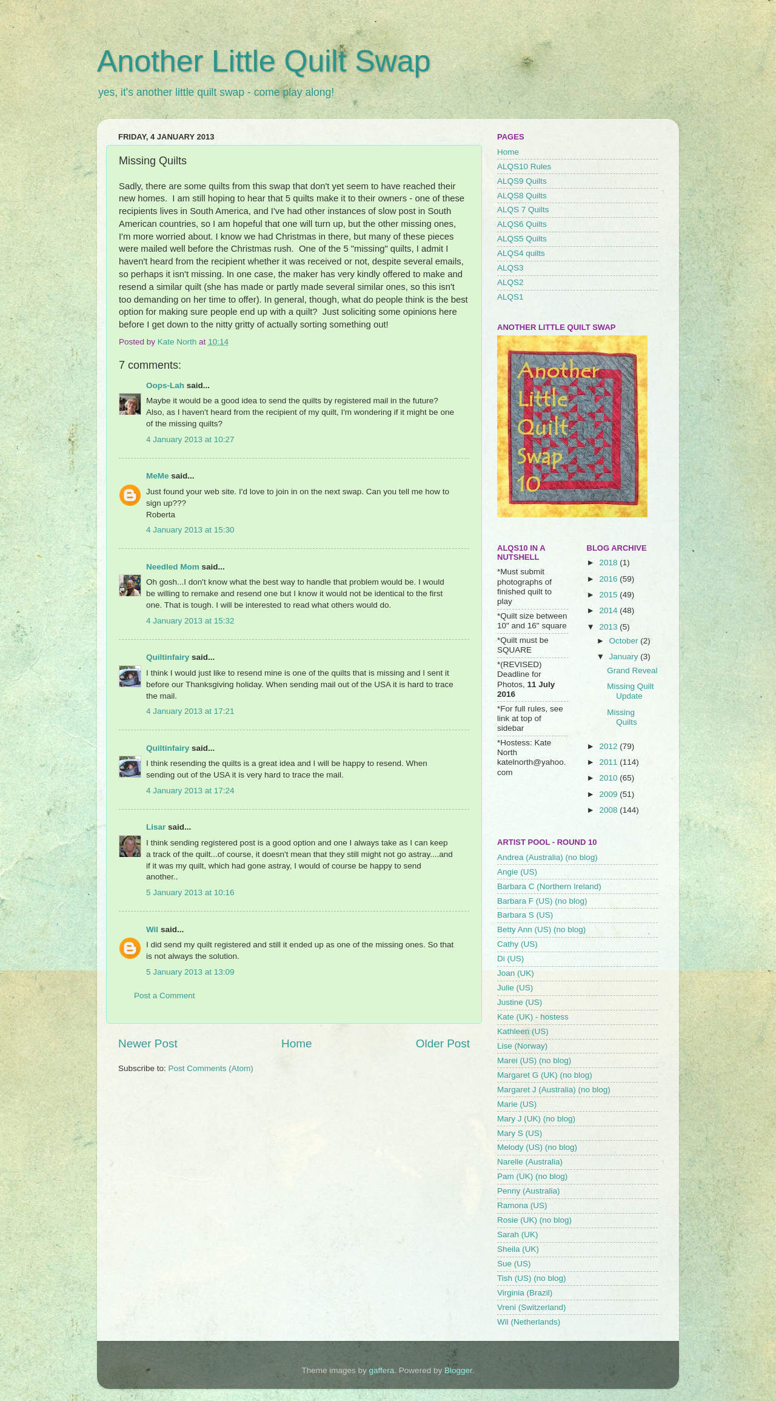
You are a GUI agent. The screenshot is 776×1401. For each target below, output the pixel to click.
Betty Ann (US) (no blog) (541, 929)
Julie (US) (515, 987)
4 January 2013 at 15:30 (190, 529)
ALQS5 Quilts (522, 238)
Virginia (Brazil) (524, 1292)
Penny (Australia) (528, 1190)
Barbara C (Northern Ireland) (549, 886)
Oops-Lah (165, 385)
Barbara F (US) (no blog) (542, 900)
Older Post (443, 1043)
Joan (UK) (515, 973)
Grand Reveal (632, 670)
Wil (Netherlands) (528, 1321)
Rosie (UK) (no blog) (534, 1220)
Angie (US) (517, 871)
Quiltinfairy (167, 657)
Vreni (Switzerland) (531, 1307)
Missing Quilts (622, 717)
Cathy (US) (517, 944)
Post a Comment (164, 995)
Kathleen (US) (523, 1031)
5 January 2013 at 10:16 (190, 892)
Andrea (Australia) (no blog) (547, 857)
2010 (609, 777)
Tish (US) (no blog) (531, 1278)
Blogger (458, 1370)
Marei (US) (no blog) (534, 1060)
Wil (152, 929)
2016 (609, 578)
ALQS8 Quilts (522, 195)
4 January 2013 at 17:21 (190, 711)
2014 (609, 610)
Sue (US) (514, 1263)
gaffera (382, 1370)
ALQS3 (510, 267)
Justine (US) (519, 1002)
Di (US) (510, 958)
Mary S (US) (519, 1133)
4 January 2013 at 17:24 (190, 790)
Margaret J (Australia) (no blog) (553, 1089)
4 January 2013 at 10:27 (190, 439)
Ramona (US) (522, 1205)
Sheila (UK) (518, 1249)
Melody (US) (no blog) (537, 1147)
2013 (609, 626)
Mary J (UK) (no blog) (536, 1118)
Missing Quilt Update (630, 691)
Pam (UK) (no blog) (532, 1176)
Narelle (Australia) (530, 1161)
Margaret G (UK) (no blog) (544, 1075)
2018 (609, 562)
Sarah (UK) (517, 1234)
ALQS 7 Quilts (523, 209)
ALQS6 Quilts (522, 224)
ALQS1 (510, 296)
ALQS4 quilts (521, 253)
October (625, 640)
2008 (609, 810)
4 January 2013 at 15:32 (190, 620)
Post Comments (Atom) (211, 1068)
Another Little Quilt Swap (263, 61)
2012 (609, 746)
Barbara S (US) (525, 914)
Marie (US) (517, 1104)
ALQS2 (510, 282)
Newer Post (148, 1043)
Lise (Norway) (522, 1045)
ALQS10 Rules (524, 166)
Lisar (156, 827)
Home (296, 1043)
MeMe (157, 475)
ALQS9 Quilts (522, 181)
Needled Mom (172, 566)
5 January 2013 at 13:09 (190, 971)
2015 (609, 594)
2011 (609, 762)
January (625, 656)
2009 (609, 794)
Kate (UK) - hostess (533, 1016)
